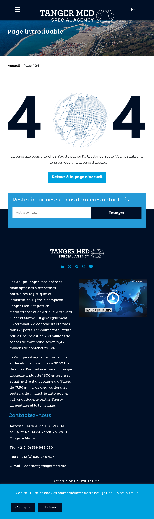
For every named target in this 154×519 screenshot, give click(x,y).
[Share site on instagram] (83, 266)
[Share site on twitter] (69, 266)
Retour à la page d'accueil (77, 177)
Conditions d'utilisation (77, 481)
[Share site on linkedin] (62, 266)
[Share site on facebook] (76, 266)
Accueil (14, 66)
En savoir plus (126, 493)
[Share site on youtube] (91, 266)
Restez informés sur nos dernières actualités (70, 200)
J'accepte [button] (23, 507)
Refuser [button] (50, 507)
